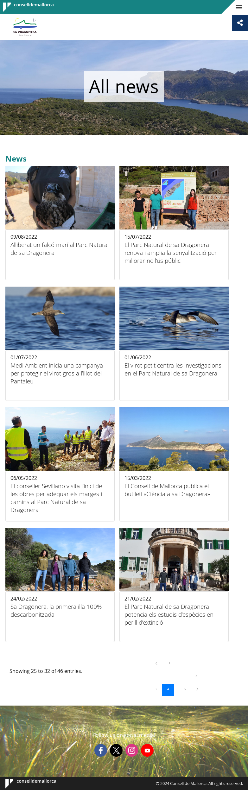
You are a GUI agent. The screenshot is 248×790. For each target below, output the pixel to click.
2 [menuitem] (199, 674)
